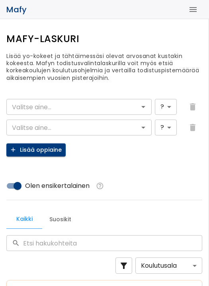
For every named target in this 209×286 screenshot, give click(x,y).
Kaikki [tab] (24, 219)
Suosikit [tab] (60, 219)
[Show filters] (123, 265)
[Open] (143, 106)
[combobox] (72, 106)
